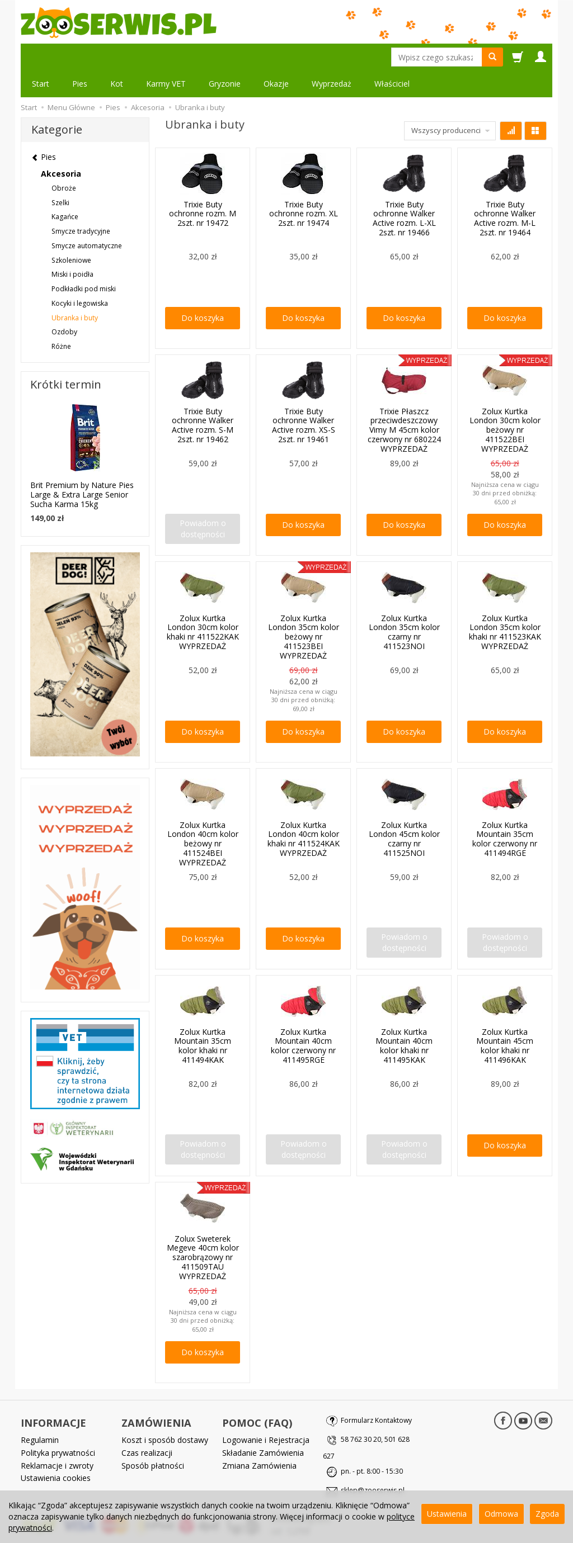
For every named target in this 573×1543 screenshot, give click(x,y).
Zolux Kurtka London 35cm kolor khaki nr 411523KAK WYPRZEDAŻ (505, 605)
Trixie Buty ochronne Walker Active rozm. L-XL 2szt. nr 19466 (404, 191)
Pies (79, 56)
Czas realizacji (146, 1425)
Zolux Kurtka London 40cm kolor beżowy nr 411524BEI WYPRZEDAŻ (202, 817)
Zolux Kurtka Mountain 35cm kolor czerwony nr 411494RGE (504, 812)
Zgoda (547, 1513)
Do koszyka (202, 291)
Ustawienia (447, 1513)
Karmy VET (166, 56)
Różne (61, 319)
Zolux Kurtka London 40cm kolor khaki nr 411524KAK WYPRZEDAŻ (303, 812)
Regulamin (40, 1413)
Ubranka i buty (74, 291)
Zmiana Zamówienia (259, 1438)
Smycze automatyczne (86, 219)
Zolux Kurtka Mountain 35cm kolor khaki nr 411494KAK (202, 1019)
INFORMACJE (53, 1396)
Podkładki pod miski (83, 262)
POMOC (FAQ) (257, 1396)
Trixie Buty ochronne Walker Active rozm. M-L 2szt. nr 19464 (505, 191)
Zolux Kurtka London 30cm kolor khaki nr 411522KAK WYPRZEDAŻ (203, 605)
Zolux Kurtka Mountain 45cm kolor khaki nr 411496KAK (504, 1019)
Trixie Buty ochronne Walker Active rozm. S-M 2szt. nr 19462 (202, 398)
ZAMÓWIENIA (156, 1396)
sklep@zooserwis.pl (373, 1463)
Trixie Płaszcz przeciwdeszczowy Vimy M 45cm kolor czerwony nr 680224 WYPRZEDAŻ (404, 403)
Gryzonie (225, 56)
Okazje (276, 56)
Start (40, 56)
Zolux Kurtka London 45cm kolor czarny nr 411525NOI (404, 812)
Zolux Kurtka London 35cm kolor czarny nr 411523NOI (404, 605)
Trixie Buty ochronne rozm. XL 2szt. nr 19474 (303, 187)
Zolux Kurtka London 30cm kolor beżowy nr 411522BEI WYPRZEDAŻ (505, 403)
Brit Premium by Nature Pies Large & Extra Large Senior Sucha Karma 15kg (82, 467)
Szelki (60, 176)
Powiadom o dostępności (203, 502)
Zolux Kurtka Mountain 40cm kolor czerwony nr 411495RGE (303, 1019)
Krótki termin (65, 357)
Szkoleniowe (71, 233)
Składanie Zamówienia (263, 1425)
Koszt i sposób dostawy (164, 1413)
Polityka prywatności (58, 1425)
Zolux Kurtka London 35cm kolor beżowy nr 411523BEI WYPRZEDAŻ (303, 610)
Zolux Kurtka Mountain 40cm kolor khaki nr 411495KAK (404, 1019)
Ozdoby (64, 305)
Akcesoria (61, 146)
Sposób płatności (152, 1438)
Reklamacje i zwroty (57, 1438)
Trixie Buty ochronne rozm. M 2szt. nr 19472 (202, 187)
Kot (116, 56)
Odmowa (501, 1513)
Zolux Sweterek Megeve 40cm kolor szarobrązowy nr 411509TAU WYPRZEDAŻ (203, 1230)
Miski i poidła (72, 247)
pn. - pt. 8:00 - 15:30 (372, 1444)
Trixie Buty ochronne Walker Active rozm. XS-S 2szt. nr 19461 (303, 398)
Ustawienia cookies (56, 1451)
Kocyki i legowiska (79, 276)
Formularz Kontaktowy (376, 1393)
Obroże (63, 161)
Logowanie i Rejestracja (265, 1413)
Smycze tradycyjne (80, 204)
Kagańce (64, 190)
